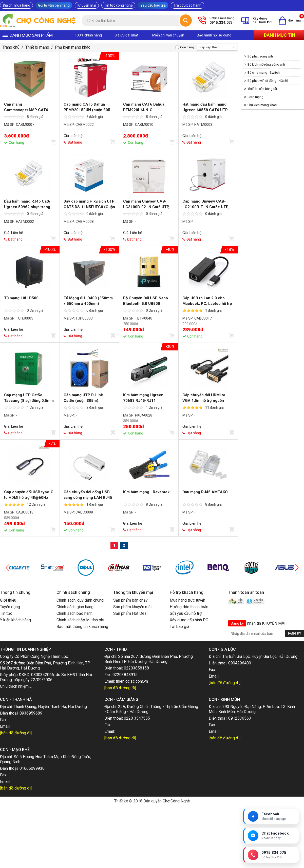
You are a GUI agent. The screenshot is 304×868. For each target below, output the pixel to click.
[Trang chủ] (38, 20)
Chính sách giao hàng (74, 606)
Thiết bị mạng (37, 47)
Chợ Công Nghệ (176, 801)
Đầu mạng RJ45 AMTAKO (205, 492)
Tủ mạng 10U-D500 (21, 298)
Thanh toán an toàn (246, 592)
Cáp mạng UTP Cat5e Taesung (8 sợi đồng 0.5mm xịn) (29, 400)
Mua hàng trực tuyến (187, 600)
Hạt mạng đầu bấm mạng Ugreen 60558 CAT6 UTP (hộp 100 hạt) (205, 110)
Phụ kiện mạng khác (72, 47)
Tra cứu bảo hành (187, 5)
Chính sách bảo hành (74, 613)
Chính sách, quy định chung (80, 600)
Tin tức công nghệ (118, 5)
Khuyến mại (87, 5)
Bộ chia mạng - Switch (264, 72)
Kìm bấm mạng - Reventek (146, 492)
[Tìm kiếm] (186, 20)
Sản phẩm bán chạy (130, 600)
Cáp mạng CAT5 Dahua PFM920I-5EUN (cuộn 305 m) (87, 110)
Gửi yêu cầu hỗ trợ (186, 613)
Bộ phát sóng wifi (260, 56)
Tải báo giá (179, 626)
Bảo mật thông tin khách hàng (82, 626)
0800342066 (42, 674)
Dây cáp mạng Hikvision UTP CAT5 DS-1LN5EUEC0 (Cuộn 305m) (89, 207)
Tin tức (6, 613)
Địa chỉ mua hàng (16, 5)
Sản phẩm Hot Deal (130, 613)
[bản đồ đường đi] (120, 687)
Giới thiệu (8, 600)
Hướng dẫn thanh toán (189, 606)
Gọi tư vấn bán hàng (54, 5)
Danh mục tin (279, 35)
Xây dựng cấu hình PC (189, 620)
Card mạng (255, 97)
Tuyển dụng (10, 606)
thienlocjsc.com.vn (132, 681)
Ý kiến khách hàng (15, 620)
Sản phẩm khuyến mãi (132, 606)
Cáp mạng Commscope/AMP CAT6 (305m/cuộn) (26, 110)
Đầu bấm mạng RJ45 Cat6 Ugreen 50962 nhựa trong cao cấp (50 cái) (27, 207)
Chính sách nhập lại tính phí (80, 620)
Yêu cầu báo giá (153, 5)
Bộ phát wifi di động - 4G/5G (268, 81)
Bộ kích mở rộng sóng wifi (266, 64)
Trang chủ (11, 47)
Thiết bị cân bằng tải (262, 89)
